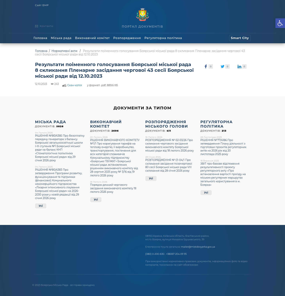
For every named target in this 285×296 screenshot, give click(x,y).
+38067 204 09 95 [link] (176, 253)
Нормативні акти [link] (64, 51)
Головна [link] (40, 38)
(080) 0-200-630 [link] (154, 253)
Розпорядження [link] (127, 38)
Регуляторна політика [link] (163, 38)
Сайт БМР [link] (42, 5)
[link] (280, 23)
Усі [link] (41, 205)
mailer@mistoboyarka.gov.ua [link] (198, 246)
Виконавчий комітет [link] (92, 38)
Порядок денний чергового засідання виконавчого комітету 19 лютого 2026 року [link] (113, 188)
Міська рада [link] (61, 38)
